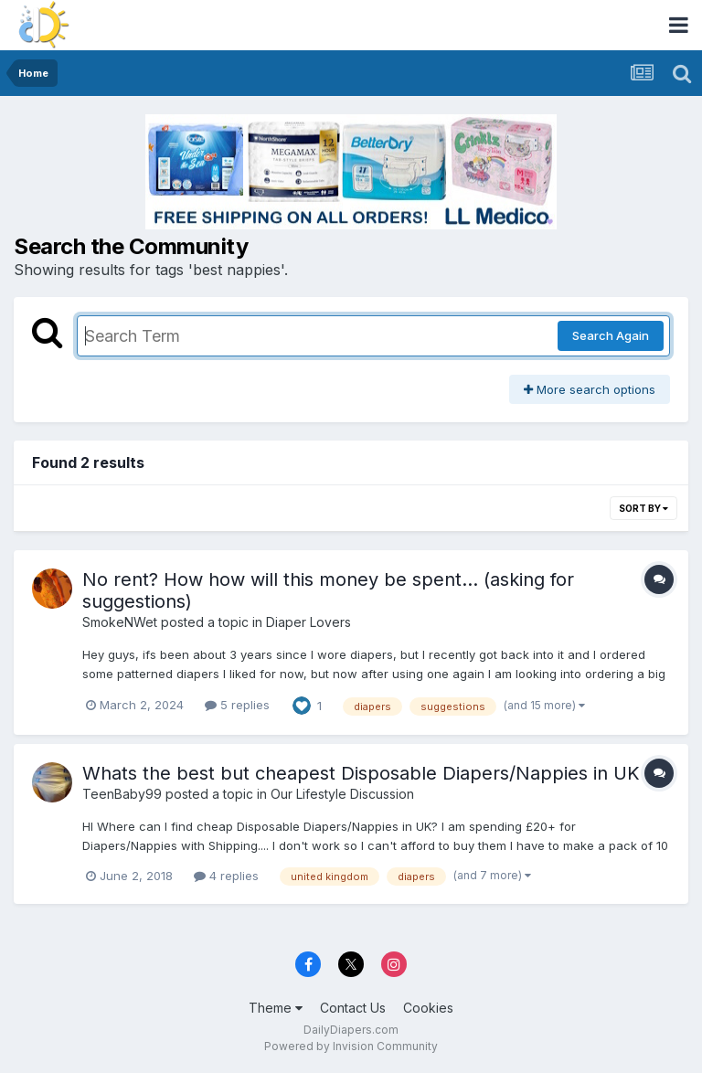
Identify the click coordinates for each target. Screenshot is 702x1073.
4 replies (226, 875)
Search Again (610, 335)
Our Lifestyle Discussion (342, 794)
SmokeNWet (119, 622)
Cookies (428, 1007)
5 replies (237, 704)
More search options (589, 389)
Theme (276, 1007)
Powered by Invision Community (351, 1046)
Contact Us (353, 1007)
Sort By (643, 508)
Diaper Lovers (308, 622)
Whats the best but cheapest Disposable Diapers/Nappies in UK (361, 773)
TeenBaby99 (122, 794)
